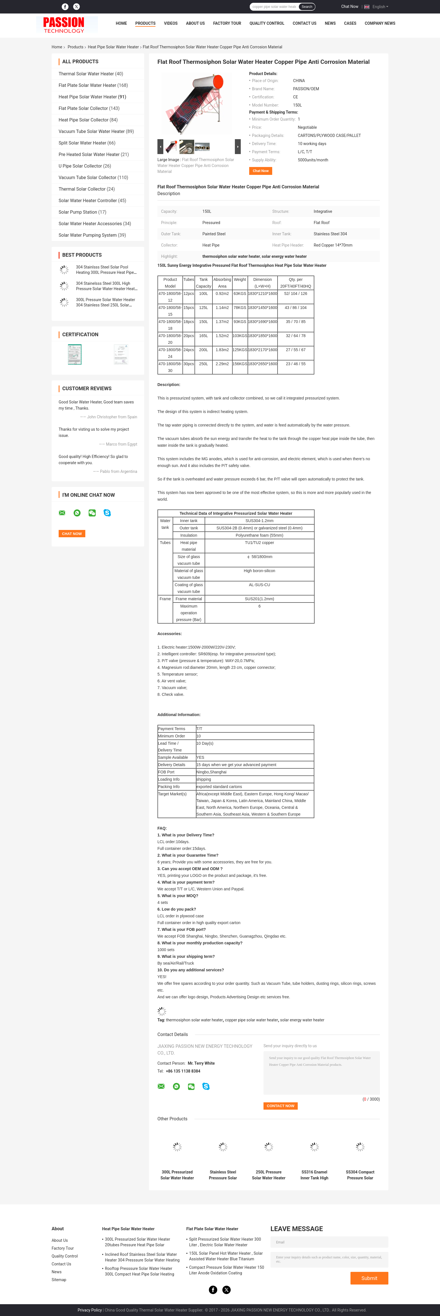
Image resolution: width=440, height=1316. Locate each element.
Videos (171, 23)
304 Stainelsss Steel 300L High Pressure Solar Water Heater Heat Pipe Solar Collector (105, 288)
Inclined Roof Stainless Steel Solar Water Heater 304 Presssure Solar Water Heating (142, 1257)
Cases (350, 23)
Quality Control (266, 23)
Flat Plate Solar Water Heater (87, 85)
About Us (195, 23)
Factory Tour (227, 23)
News (330, 23)
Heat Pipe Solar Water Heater (113, 47)
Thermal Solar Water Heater (86, 73)
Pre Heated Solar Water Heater (89, 154)
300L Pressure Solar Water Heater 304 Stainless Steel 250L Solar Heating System (105, 305)
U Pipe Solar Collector (80, 166)
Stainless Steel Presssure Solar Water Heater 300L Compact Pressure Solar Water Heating (223, 1175)
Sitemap (59, 1279)
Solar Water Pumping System (88, 235)
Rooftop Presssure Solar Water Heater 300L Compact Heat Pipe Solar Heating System (139, 1272)
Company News (380, 23)
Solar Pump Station (78, 212)
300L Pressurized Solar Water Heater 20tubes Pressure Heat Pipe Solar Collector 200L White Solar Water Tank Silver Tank (177, 1175)
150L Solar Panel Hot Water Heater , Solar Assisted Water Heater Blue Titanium (226, 1256)
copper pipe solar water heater (251, 1020)
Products (145, 23)
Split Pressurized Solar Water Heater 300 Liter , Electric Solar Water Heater (225, 1242)
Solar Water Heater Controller (88, 200)
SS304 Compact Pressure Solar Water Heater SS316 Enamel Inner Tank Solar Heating (360, 1175)
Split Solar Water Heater (82, 143)
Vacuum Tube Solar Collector (87, 177)
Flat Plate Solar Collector (83, 108)
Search (307, 7)
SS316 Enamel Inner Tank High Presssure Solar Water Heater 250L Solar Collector (314, 1175)
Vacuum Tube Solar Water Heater (92, 131)
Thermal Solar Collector (82, 189)
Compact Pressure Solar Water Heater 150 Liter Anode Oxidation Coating (226, 1270)
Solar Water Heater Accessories (90, 223)
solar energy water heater (302, 1020)
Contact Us (304, 23)
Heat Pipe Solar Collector (84, 120)
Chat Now (349, 6)
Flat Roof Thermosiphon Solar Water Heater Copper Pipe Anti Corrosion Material (195, 165)
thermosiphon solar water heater (194, 1020)
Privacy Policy (90, 1310)
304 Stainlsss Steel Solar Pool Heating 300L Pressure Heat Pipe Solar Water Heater (105, 272)
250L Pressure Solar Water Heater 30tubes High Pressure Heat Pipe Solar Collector (268, 1175)
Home (121, 23)
